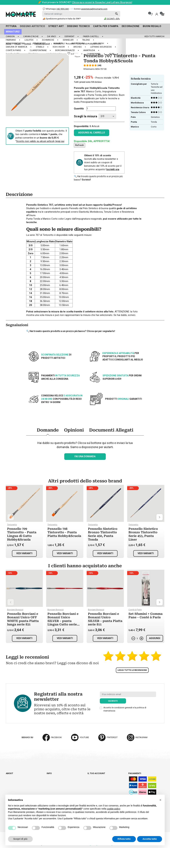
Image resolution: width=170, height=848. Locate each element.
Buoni (90, 788)
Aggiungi (154, 638)
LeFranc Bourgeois (101, 47)
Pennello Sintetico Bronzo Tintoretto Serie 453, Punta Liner (143, 534)
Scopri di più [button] (20, 839)
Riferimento (89, 69)
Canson (10, 36)
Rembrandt (39, 43)
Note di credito (95, 782)
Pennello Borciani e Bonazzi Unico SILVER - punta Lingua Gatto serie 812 (63, 621)
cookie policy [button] (113, 808)
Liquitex (29, 40)
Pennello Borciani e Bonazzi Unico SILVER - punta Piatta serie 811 (105, 619)
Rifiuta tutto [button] (124, 839)
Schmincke (48, 40)
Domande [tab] (48, 430)
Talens (86, 40)
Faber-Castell (91, 36)
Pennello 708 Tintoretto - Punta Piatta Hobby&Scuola (64, 532)
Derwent (69, 36)
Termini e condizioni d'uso (61, 782)
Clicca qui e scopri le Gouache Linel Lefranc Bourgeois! (102, 2)
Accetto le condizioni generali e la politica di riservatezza (124, 709)
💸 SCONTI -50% (112, 18)
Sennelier (68, 40)
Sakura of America (16, 47)
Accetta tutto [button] (149, 839)
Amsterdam (78, 43)
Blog (8, 785)
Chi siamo (11, 776)
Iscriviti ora (112, 169)
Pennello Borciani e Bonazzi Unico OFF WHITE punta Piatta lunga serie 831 (23, 619)
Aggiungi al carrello (91, 132)
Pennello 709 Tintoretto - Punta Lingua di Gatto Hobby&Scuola (21, 534)
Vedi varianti (24, 553)
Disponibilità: (81, 126)
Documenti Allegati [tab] (111, 430)
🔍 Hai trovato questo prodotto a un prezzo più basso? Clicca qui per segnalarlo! (70, 331)
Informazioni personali (100, 776)
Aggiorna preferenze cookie (22, 788)
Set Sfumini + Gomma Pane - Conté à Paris (145, 615)
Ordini (90, 779)
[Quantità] (101, 108)
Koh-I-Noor (59, 47)
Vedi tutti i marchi (154, 36)
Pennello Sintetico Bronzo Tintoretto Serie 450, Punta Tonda (102, 534)
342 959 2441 (62, 9)
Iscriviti (113, 701)
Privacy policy (55, 791)
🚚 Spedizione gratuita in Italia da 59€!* (62, 18)
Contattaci (12, 782)
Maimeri (58, 43)
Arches (77, 47)
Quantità (79, 108)
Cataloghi (11, 779)
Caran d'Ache (31, 36)
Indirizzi (92, 785)
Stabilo (40, 47)
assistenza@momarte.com (94, 9)
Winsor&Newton (15, 43)
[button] (160, 800)
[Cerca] (81, 14)
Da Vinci (51, 36)
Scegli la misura (85, 116)
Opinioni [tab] (74, 430)
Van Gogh (98, 43)
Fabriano (11, 40)
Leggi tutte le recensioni (132, 670)
